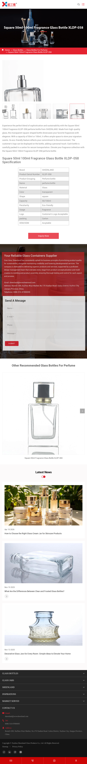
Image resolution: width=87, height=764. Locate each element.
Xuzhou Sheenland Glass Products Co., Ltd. (28, 743)
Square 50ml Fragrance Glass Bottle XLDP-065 (44, 460)
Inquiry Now (43, 237)
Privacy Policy (17, 747)
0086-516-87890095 (20, 292)
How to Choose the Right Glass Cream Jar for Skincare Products (33, 533)
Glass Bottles (18, 50)
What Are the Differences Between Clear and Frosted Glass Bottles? (34, 591)
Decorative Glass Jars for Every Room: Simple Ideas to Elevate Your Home (38, 653)
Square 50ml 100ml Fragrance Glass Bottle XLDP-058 (30, 52)
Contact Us (8, 708)
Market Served (10, 701)
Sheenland (8, 687)
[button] (4, 111)
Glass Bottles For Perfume (36, 50)
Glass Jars (8, 680)
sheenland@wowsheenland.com (21, 282)
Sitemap (5, 747)
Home (7, 50)
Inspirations (9, 694)
